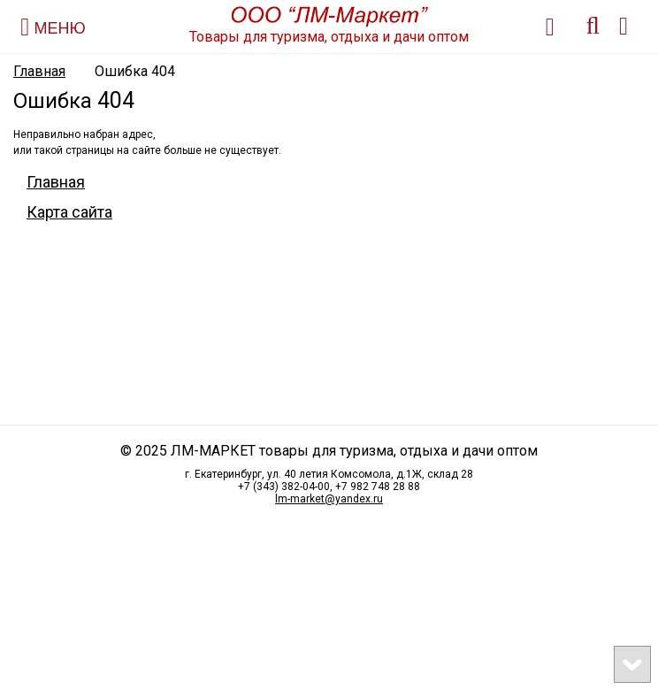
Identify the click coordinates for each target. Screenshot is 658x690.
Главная (39, 71)
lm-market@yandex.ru (329, 499)
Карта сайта (69, 212)
